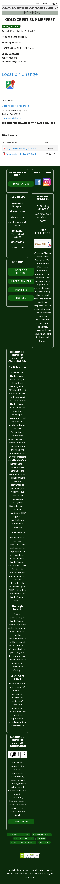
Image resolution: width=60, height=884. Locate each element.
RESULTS (15, 26)
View (6, 26)
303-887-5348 (17, 247)
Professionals (21, 281)
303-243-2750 (17, 216)
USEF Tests (44, 842)
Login (54, 3)
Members (21, 289)
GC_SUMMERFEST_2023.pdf (21, 148)
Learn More (21, 821)
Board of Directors (21, 272)
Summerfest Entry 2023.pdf (21, 154)
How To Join (21, 183)
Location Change (20, 74)
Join (45, 3)
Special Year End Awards (23, 842)
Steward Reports (42, 834)
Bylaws (41, 838)
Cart (37, 3)
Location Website (11, 118)
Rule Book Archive (23, 838)
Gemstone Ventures (33, 873)
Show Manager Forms (18, 834)
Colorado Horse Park (15, 106)
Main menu (32, 12)
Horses (21, 297)
